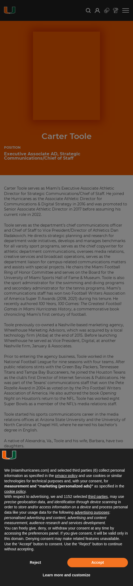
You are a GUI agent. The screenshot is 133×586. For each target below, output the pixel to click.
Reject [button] (35, 562)
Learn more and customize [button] (66, 575)
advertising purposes (92, 512)
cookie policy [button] (14, 491)
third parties (98, 496)
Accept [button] (97, 562)
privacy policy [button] (66, 476)
